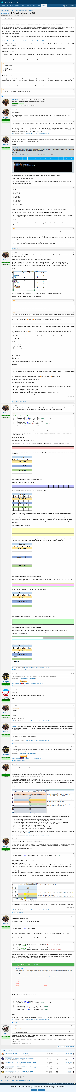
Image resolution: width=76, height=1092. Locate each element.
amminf (6, 697)
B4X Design (36, 133)
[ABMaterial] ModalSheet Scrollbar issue (23, 1058)
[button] (9, 5)
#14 (73, 1025)
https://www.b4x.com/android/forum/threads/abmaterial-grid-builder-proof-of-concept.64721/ (23, 40)
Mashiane (5, 15)
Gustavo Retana (8, 1059)
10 (26, 1055)
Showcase (17, 5)
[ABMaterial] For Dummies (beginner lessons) (23, 1062)
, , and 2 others (21, 669)
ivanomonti (70, 1068)
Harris (5, 1033)
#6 (73, 673)
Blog (39, 5)
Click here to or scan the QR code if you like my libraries (27, 683)
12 (29, 1055)
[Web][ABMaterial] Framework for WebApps (23, 1071)
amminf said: (15, 708)
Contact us (49, 1083)
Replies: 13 (11, 18)
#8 (73, 705)
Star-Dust (7, 1055)
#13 (73, 916)
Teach (34, 5)
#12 (73, 838)
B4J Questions (21, 1059)
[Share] (74, 18)
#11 (73, 764)
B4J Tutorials (16, 1063)
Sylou (71, 1054)
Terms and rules (56, 1083)
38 (26, 1072)
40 (29, 1072)
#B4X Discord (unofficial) (6, 8)
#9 (73, 724)
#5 (73, 405)
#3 (73, 137)
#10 (73, 746)
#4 (73, 252)
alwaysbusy (6, 681)
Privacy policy (63, 1083)
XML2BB (47, 133)
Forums (44, 5)
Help (68, 1083)
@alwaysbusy (31, 832)
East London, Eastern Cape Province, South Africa (35, 99)
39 (28, 1072)
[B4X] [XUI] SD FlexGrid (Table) (19, 1053)
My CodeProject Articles (28, 133)
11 (27, 1055)
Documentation (42, 133)
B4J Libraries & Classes (20, 1055)
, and (20, 401)
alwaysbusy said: (16, 1028)
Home (3, 5)
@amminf (14, 726)
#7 (73, 689)
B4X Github (24, 8)
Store (23, 5)
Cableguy (70, 1072)
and (18, 912)
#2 (73, 109)
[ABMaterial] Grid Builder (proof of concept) (24, 1067)
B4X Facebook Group (16, 8)
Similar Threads (20, 15)
